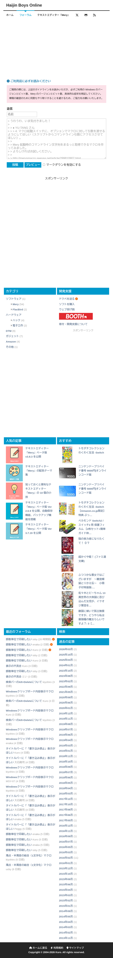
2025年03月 (66, 660)
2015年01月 (66, 905)
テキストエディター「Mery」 (54, 15)
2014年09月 (66, 911)
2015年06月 (66, 884)
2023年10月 (66, 670)
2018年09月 (66, 767)
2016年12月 (66, 825)
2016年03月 (66, 852)
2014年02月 (66, 932)
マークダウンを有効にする (62, 165)
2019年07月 (66, 729)
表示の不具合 (13, 666)
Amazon (11, 341)
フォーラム (26, 15)
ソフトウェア (13, 298)
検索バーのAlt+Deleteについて (24, 682)
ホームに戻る (38, 948)
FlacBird (18, 309)
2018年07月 (66, 772)
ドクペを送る (67, 298)
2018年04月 (66, 788)
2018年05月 (66, 783)
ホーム (10, 15)
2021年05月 (66, 692)
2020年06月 (66, 702)
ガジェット (12, 336)
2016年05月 (66, 847)
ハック (16, 320)
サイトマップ (75, 948)
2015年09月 (66, 879)
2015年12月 (66, 868)
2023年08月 (66, 676)
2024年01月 (66, 665)
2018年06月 (66, 777)
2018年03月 (66, 793)
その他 (10, 347)
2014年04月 (66, 921)
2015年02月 (66, 900)
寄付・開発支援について (73, 324)
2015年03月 (66, 895)
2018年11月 (66, 756)
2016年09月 (66, 836)
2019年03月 (66, 745)
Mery (16, 304)
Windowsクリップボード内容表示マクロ (30, 691)
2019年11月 (66, 718)
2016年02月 (66, 857)
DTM (8, 330)
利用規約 (57, 948)
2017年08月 (66, 809)
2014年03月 (66, 927)
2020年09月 (66, 697)
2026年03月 (66, 649)
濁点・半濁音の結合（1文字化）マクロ (28, 855)
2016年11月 (66, 831)
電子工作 (18, 325)
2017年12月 (66, 798)
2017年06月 (66, 815)
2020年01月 (66, 708)
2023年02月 (66, 681)
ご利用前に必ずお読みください (29, 81)
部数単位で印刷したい (19, 639)
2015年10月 (66, 873)
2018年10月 (66, 761)
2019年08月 (66, 724)
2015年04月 (66, 889)
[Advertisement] (56, 45)
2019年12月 (66, 713)
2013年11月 (66, 938)
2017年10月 (66, 804)
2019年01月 (66, 751)
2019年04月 (66, 740)
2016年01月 (66, 863)
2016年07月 (66, 841)
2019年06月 (66, 734)
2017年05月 (66, 820)
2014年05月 (66, 916)
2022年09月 (66, 686)
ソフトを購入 (67, 304)
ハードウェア (13, 314)
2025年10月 (66, 654)
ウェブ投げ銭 (67, 309)
